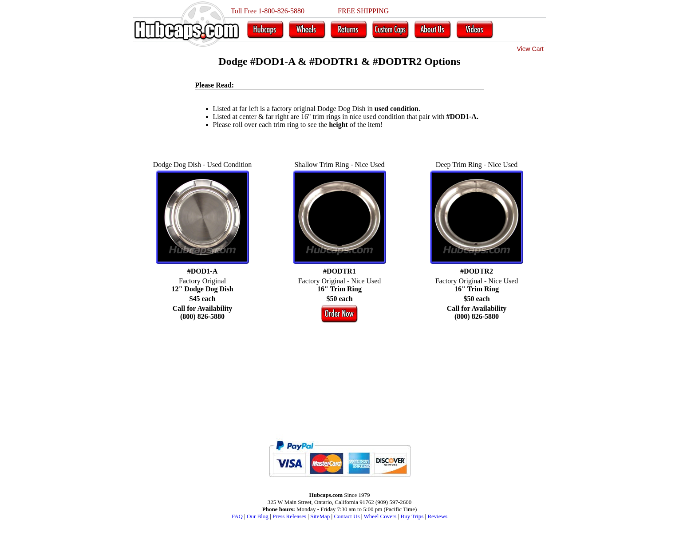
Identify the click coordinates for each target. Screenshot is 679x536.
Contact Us (346, 516)
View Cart (530, 48)
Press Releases (289, 516)
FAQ (237, 516)
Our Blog (257, 516)
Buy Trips (412, 516)
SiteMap (320, 516)
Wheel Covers (379, 516)
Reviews (437, 516)
